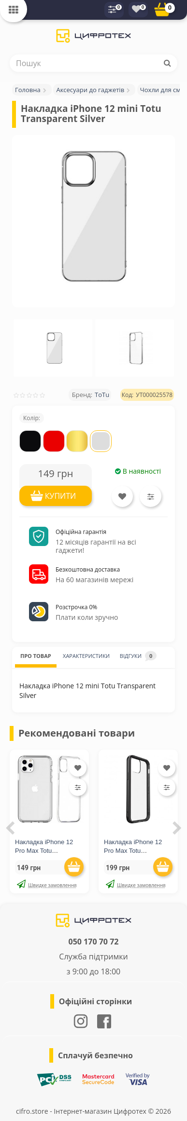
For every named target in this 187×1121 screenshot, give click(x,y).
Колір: (31, 418)
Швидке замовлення (47, 884)
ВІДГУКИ (138, 655)
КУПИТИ (60, 496)
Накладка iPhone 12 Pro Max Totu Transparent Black (133, 850)
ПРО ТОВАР (35, 655)
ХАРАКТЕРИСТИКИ (86, 655)
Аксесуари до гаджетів (90, 89)
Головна (28, 89)
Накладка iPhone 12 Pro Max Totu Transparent (44, 850)
